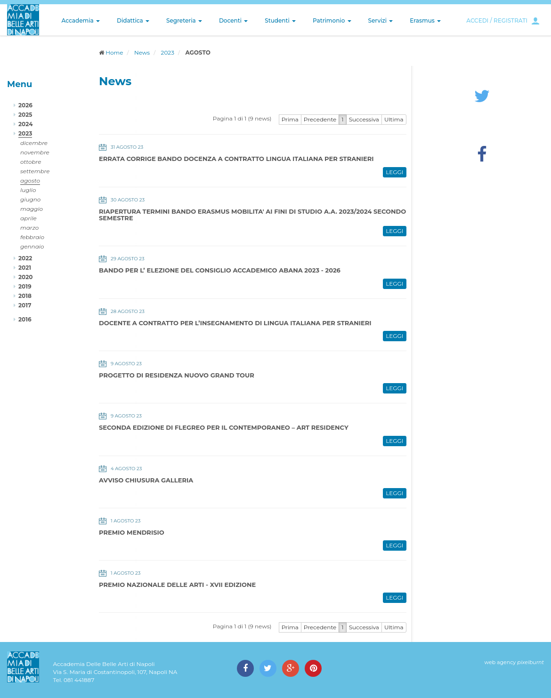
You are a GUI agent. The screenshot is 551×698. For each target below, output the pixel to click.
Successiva (364, 119)
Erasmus (425, 20)
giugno (30, 199)
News (142, 52)
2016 (25, 319)
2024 (25, 124)
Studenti (280, 20)
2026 (25, 105)
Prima (290, 119)
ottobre (30, 161)
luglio (28, 189)
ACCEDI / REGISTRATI (496, 20)
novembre (34, 152)
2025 (25, 114)
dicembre (34, 142)
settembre (35, 171)
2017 (24, 305)
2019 (25, 286)
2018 (25, 295)
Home (114, 52)
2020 (25, 277)
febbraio (32, 237)
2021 (24, 267)
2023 (167, 52)
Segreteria (184, 20)
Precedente (320, 119)
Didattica (133, 20)
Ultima (394, 119)
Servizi (380, 20)
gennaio (32, 246)
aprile (28, 218)
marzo (29, 227)
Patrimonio (332, 20)
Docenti (233, 20)
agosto (30, 180)
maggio (31, 208)
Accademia (81, 20)
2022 (25, 258)
